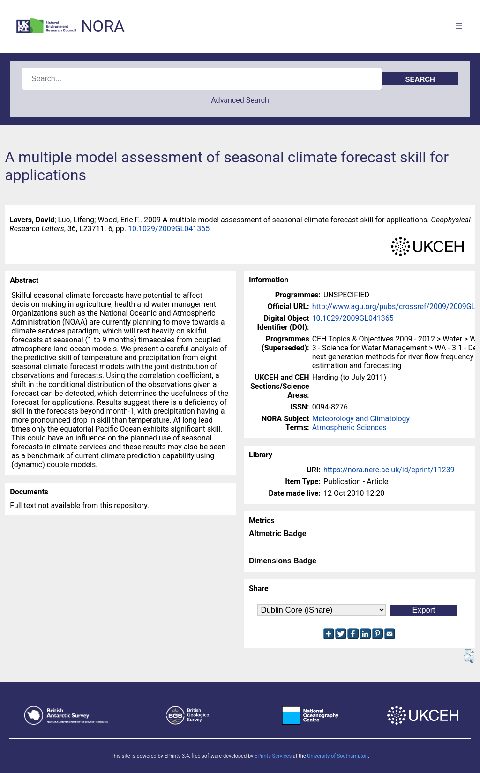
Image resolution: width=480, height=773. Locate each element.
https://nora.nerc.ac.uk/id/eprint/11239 (389, 469)
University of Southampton (337, 756)
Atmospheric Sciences (349, 427)
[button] (469, 656)
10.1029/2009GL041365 (169, 228)
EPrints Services (273, 756)
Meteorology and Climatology (361, 418)
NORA (102, 26)
